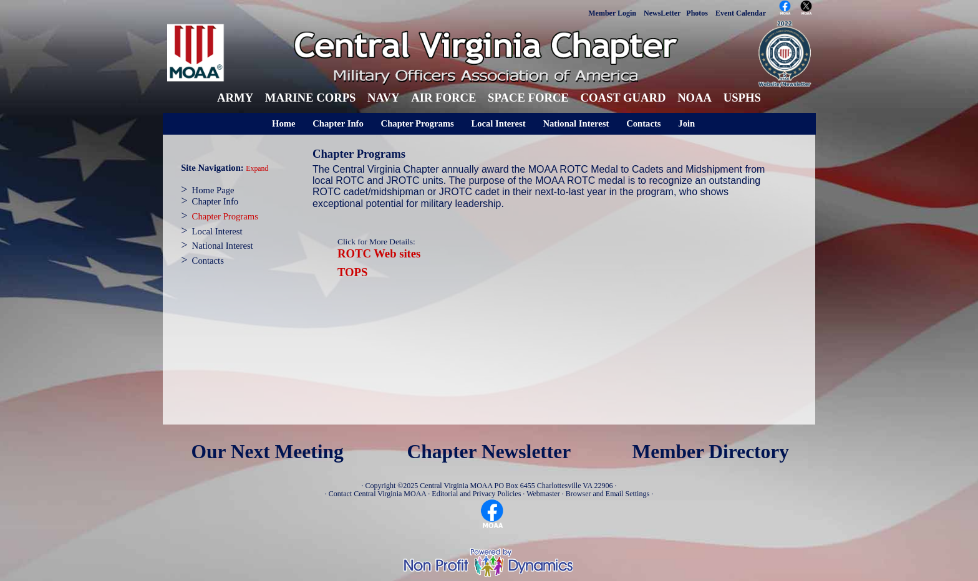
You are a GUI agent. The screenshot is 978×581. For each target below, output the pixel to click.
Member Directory (711, 452)
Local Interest (498, 123)
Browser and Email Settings (607, 493)
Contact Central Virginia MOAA (378, 493)
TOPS (352, 272)
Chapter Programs (417, 123)
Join (686, 123)
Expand (257, 169)
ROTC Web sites (378, 253)
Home (283, 123)
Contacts (643, 123)
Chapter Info (338, 123)
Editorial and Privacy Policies (476, 493)
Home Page (213, 190)
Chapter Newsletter (489, 452)
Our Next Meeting (267, 452)
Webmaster (543, 493)
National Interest (576, 123)
